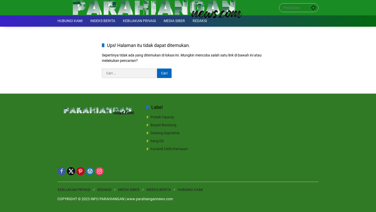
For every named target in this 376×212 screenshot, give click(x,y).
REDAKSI (104, 190)
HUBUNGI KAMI (190, 190)
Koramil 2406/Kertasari (169, 149)
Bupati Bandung (163, 125)
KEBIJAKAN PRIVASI (74, 190)
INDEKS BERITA (158, 190)
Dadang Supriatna (165, 133)
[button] (313, 7)
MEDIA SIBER (129, 190)
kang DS (157, 141)
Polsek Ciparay (162, 117)
